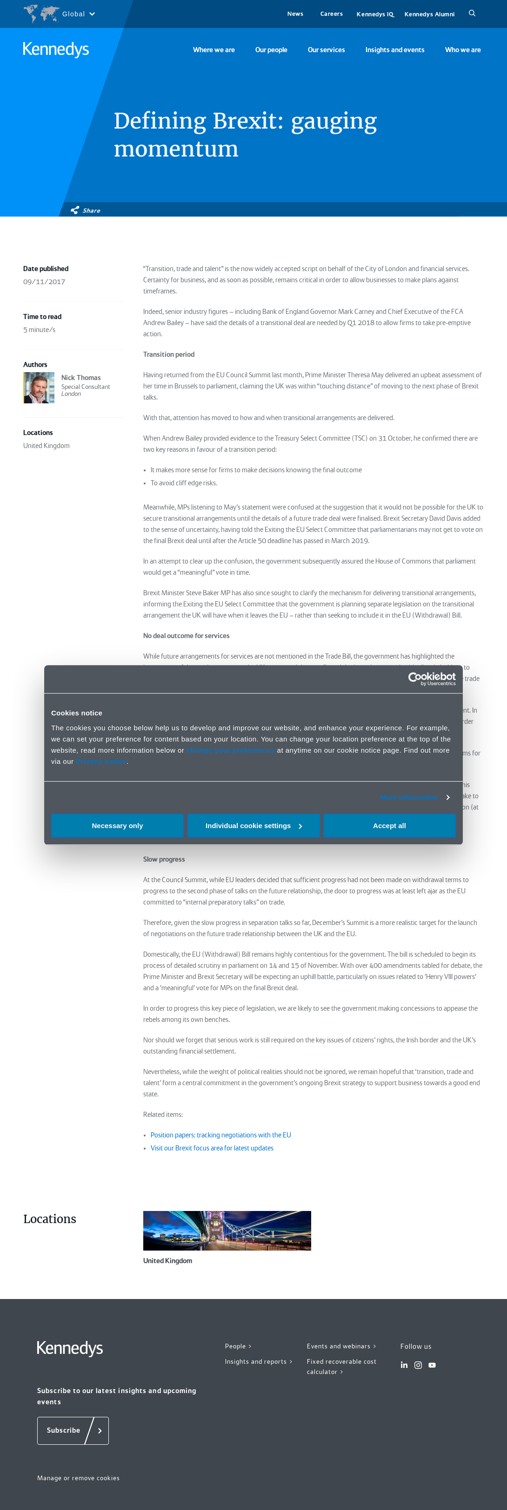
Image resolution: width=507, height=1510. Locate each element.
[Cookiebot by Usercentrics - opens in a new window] (415, 679)
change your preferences (231, 750)
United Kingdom (227, 1238)
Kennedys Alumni (430, 14)
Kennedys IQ (375, 14)
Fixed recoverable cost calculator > (342, 1367)
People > (239, 1346)
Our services (326, 50)
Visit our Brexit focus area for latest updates (212, 1148)
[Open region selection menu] (58, 14)
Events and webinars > (342, 1346)
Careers (331, 13)
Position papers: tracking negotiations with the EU (221, 1135)
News (295, 13)
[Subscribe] (73, 1431)
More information (409, 797)
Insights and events (395, 50)
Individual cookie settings (254, 826)
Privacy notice (101, 761)
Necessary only (117, 826)
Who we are (463, 50)
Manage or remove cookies (78, 1478)
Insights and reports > (259, 1361)
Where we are (214, 50)
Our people (271, 50)
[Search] (472, 14)
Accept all (389, 826)
